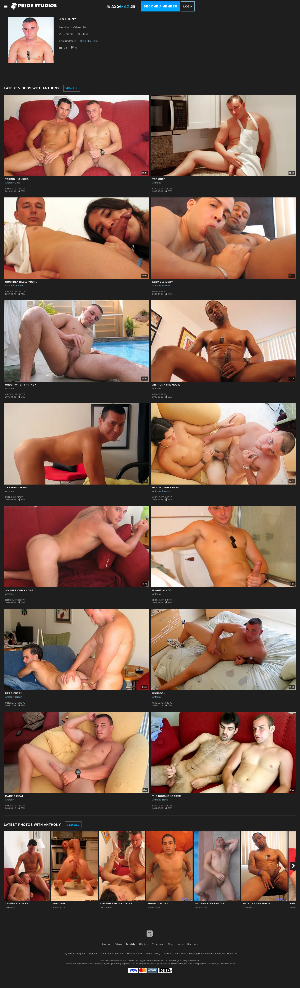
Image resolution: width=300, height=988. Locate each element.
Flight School (162, 590)
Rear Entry (13, 693)
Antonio (19, 285)
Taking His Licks (88, 40)
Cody (17, 182)
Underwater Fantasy (20, 384)
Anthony (9, 182)
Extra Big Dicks (14, 497)
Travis (165, 799)
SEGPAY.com (177, 963)
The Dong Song (16, 487)
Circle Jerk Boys (15, 189)
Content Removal (226, 963)
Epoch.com (82, 963)
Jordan (18, 697)
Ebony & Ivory (162, 282)
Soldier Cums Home (19, 590)
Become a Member (160, 6)
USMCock (159, 693)
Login (187, 6)
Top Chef (158, 179)
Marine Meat (14, 796)
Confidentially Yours (21, 282)
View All (71, 88)
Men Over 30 (159, 291)
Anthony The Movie (166, 384)
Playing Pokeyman (165, 487)
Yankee (166, 285)
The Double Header (166, 796)
